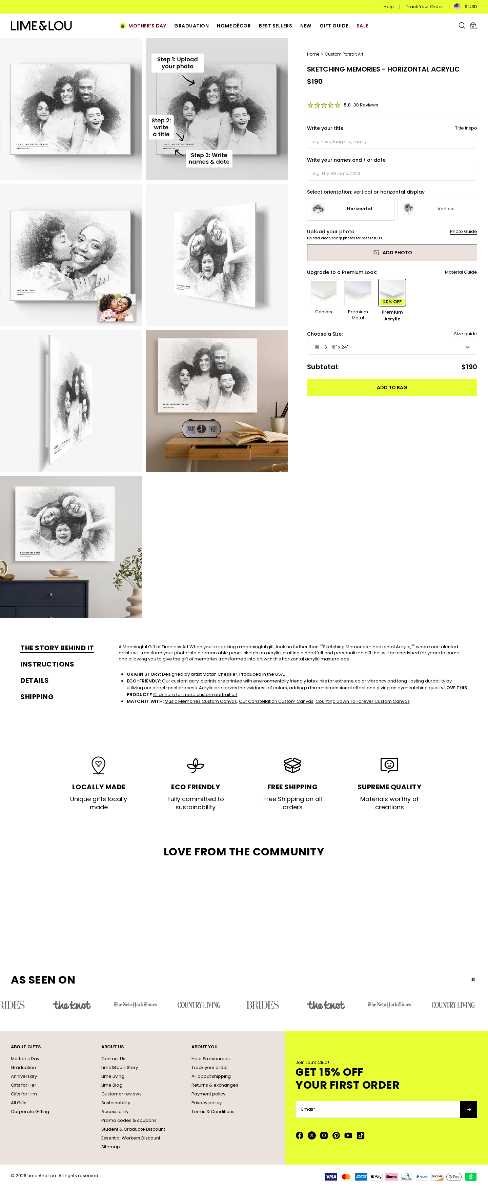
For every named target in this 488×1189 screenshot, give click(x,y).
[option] (351, 209)
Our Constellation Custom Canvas (276, 701)
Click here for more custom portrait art (195, 694)
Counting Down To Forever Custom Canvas (363, 701)
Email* (308, 1109)
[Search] (462, 26)
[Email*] (377, 1109)
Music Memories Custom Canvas (201, 701)
